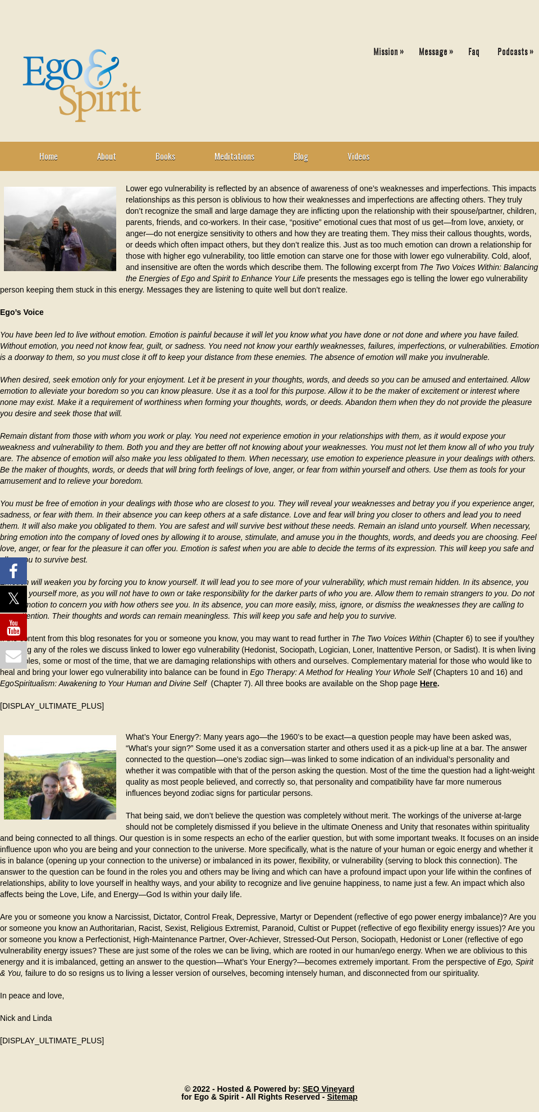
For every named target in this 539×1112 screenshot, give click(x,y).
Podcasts (518, 48)
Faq (473, 50)
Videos (358, 156)
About (106, 156)
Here (428, 683)
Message (439, 48)
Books (165, 156)
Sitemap (342, 1096)
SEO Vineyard (328, 1088)
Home (48, 156)
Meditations (234, 156)
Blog (301, 156)
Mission (391, 48)
